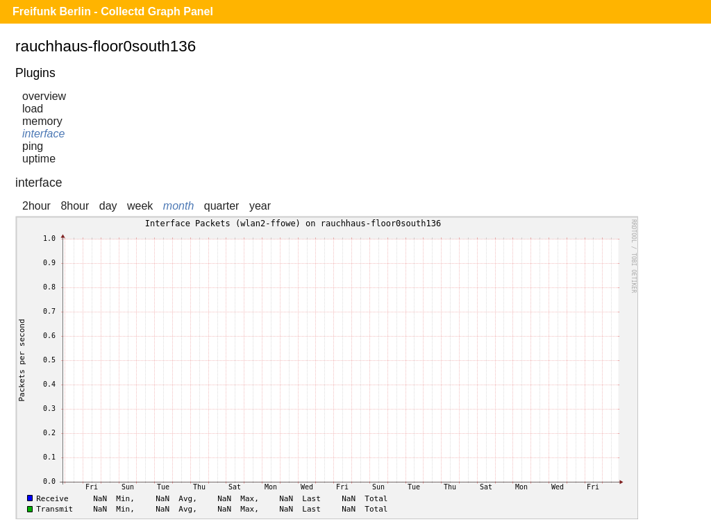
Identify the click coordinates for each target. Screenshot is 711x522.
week (140, 206)
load (32, 109)
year (260, 206)
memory (42, 121)
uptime (39, 159)
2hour (36, 206)
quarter (222, 206)
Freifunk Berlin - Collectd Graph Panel (112, 11)
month (178, 206)
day (108, 206)
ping (32, 146)
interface (43, 134)
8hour (74, 206)
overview (44, 96)
